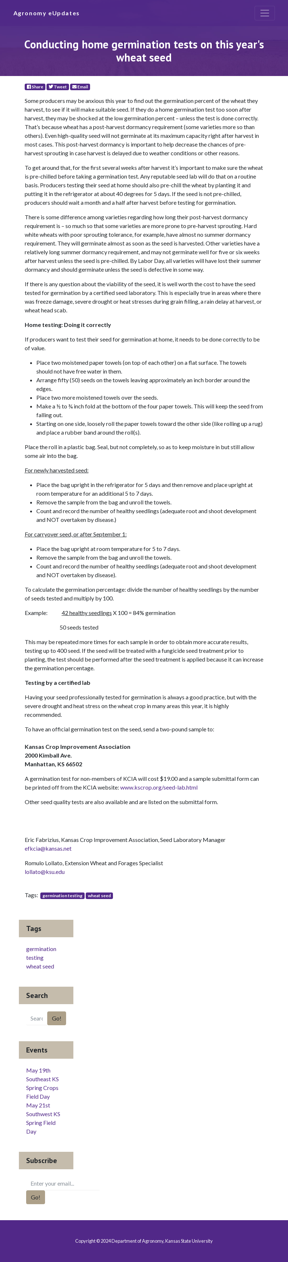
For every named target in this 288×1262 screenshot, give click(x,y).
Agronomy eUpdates (46, 12)
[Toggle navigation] (265, 13)
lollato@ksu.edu (45, 871)
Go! (56, 1018)
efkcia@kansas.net (48, 848)
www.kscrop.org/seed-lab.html (159, 787)
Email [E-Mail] (80, 86)
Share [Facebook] (35, 86)
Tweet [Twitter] (58, 86)
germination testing (62, 895)
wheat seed (99, 895)
